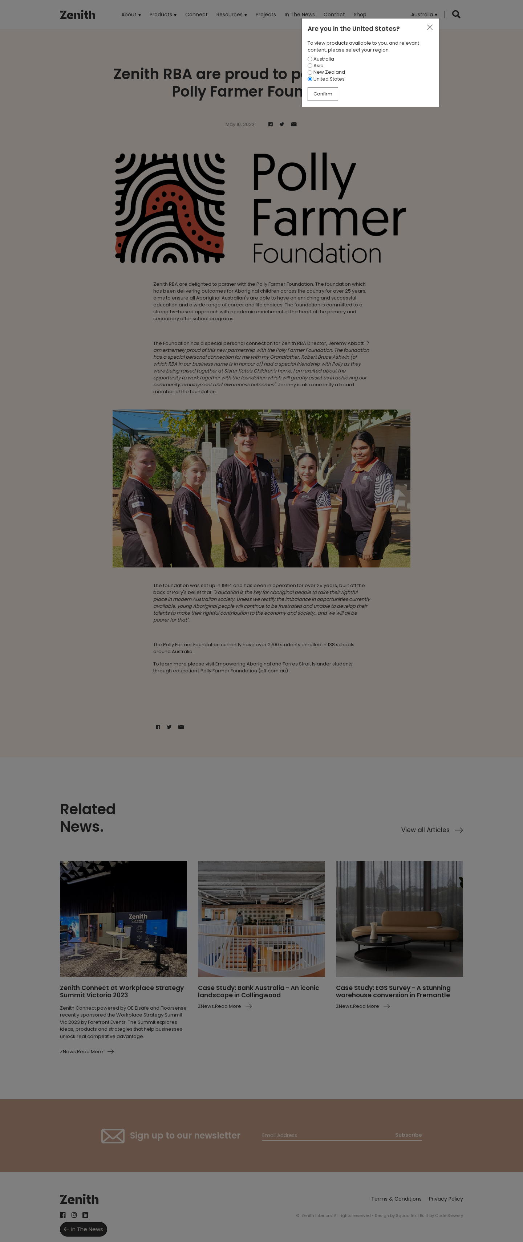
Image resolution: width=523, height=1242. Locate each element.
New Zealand (326, 72)
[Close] (429, 28)
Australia (321, 59)
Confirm (322, 93)
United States (326, 79)
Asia (316, 65)
